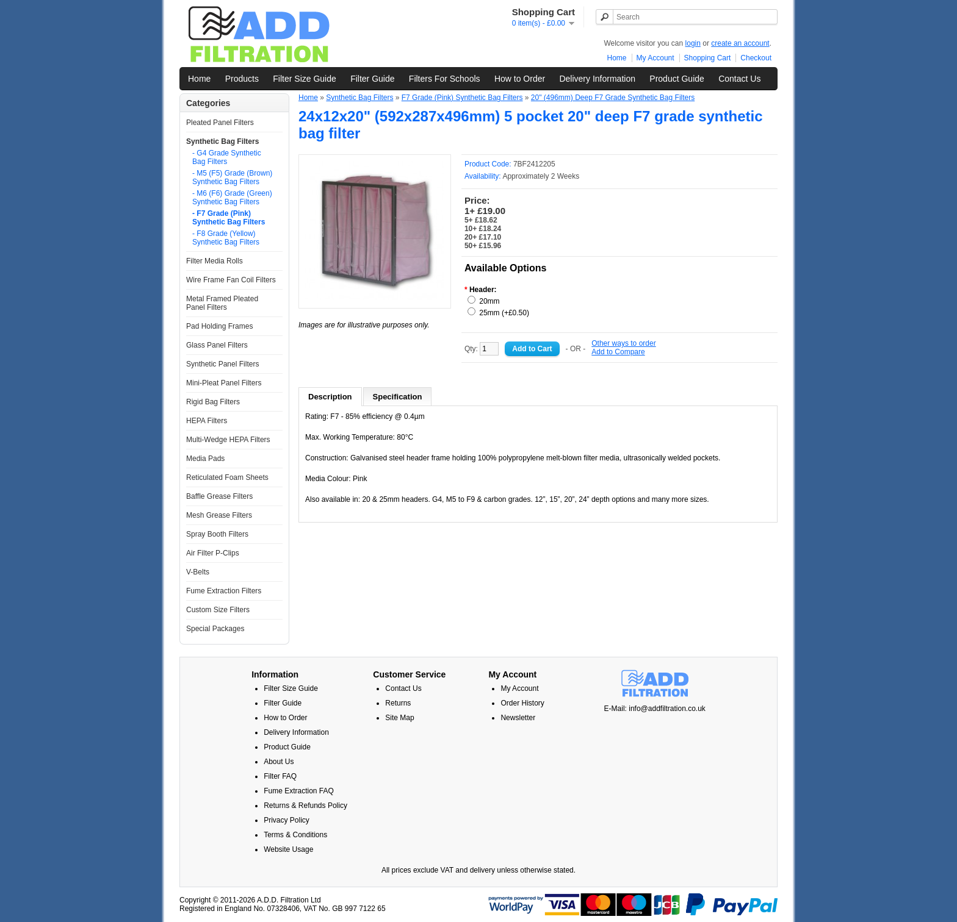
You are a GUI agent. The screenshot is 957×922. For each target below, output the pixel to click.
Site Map (399, 717)
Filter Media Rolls (214, 261)
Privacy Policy (286, 820)
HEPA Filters (206, 420)
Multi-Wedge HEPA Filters (228, 439)
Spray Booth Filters (217, 534)
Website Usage (288, 849)
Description (330, 396)
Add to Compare (618, 352)
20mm (489, 301)
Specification (397, 396)
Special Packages (215, 628)
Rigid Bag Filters (213, 402)
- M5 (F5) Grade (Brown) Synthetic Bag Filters (232, 177)
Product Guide (676, 79)
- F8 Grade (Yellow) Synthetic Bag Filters (225, 237)
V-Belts (197, 572)
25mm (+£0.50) (504, 313)
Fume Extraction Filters (223, 591)
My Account (655, 58)
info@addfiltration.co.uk (667, 708)
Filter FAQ (280, 776)
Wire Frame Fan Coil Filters (231, 280)
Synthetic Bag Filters (222, 141)
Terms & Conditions (295, 835)
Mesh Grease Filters (219, 515)
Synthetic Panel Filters (222, 364)
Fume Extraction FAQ (299, 791)
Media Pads (205, 458)
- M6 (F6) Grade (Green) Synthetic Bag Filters (232, 197)
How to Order (519, 79)
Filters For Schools (444, 79)
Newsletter (517, 717)
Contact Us (739, 79)
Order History (522, 703)
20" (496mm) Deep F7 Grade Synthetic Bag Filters (613, 97)
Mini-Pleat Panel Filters (223, 383)
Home (617, 58)
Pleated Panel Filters (220, 122)
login (693, 43)
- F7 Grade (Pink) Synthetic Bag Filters (228, 217)
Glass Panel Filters (217, 345)
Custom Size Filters (218, 610)
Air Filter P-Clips (212, 553)
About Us (279, 761)
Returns (398, 703)
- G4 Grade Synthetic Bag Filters (226, 157)
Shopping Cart (707, 58)
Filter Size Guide (304, 79)
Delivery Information (597, 79)
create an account (740, 43)
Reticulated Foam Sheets (227, 477)
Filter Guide (372, 79)
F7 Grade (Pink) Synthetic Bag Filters (462, 97)
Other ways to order (623, 343)
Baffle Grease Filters (219, 496)
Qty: (481, 349)
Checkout (755, 58)
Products (242, 79)
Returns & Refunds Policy (305, 805)
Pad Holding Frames (219, 326)
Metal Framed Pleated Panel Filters (222, 303)
